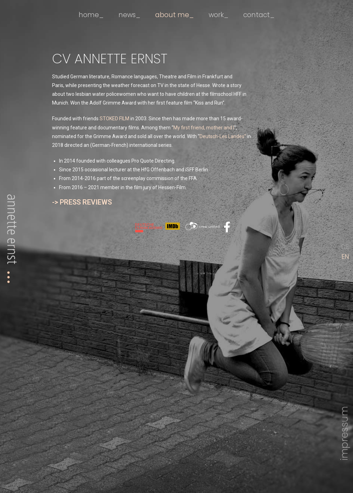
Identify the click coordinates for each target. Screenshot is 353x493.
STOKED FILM (114, 118)
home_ (91, 15)
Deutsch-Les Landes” (223, 136)
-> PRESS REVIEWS (82, 202)
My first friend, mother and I (203, 127)
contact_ (258, 15)
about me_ (174, 15)
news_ (129, 15)
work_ (218, 15)
